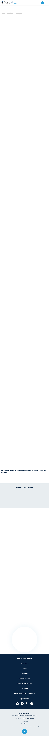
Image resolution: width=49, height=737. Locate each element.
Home (3, 13)
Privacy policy (24, 674)
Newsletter (10, 13)
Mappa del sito (24, 689)
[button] (15, 3)
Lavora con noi (24, 664)
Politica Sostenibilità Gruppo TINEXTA (24, 694)
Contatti (24, 700)
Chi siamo (24, 669)
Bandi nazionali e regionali (24, 659)
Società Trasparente (24, 679)
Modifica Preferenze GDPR (24, 684)
